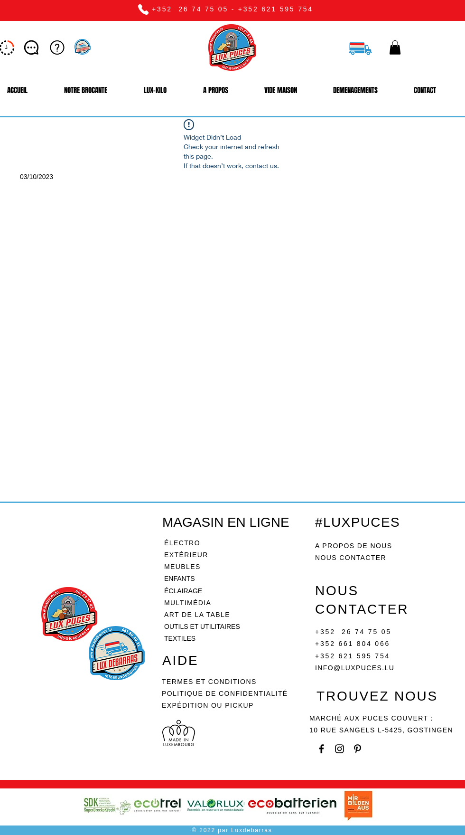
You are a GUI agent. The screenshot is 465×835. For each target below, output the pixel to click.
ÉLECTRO (182, 543)
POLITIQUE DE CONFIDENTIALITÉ (226, 693)
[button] (395, 47)
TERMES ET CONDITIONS (209, 681)
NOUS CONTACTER (350, 557)
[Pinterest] (357, 749)
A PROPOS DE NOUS (353, 546)
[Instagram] (339, 749)
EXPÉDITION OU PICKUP (208, 705)
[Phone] (143, 9)
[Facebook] (321, 749)
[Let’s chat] (32, 47)
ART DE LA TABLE (197, 614)
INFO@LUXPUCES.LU (354, 668)
